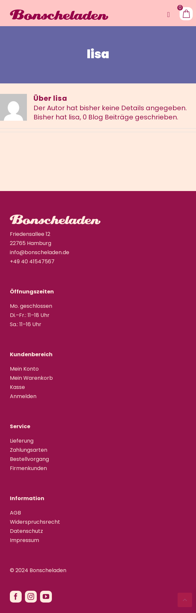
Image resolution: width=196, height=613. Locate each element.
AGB (15, 513)
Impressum (24, 540)
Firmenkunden (28, 468)
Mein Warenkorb (31, 378)
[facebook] (16, 597)
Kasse (17, 387)
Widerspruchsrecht (35, 522)
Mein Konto (24, 369)
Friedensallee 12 (30, 234)
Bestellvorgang (29, 459)
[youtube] (46, 597)
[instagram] (31, 597)
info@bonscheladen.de (39, 252)
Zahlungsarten (28, 450)
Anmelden (23, 396)
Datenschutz (26, 531)
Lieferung (21, 441)
